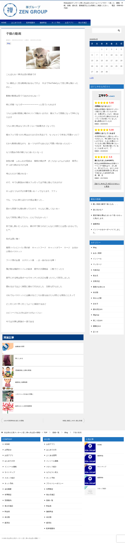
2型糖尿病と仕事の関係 (23, 370)
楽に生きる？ (98, 210)
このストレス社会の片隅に (24, 394)
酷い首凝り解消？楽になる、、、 (106, 204)
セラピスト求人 (52, 472)
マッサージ (97, 264)
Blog (8, 43)
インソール (97, 259)
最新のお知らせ (99, 287)
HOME (3, 23)
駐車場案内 (30, 23)
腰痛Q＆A (97, 326)
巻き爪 (95, 276)
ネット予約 (56, 23)
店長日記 (96, 281)
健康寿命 (96, 224)
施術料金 (43, 23)
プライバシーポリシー (54, 483)
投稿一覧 (49, 500)
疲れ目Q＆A (97, 309)
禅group (96, 315)
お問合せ (8, 450)
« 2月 (92, 78)
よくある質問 (51, 455)
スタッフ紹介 (10, 478)
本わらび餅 (97, 298)
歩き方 (95, 304)
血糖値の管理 (19, 346)
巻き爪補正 (82, 23)
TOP (25, 432)
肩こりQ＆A (97, 320)
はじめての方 (16, 23)
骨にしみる (19, 358)
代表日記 (96, 270)
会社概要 (8, 489)
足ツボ (95, 332)
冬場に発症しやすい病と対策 (72, 421)
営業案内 (8, 500)
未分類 (95, 292)
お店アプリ (69, 23)
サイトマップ (10, 472)
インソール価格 (11, 467)
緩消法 (7, 523)
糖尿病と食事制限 (21, 382)
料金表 (7, 512)
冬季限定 (8, 495)
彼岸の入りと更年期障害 (23, 406)
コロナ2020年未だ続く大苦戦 (14, 421)
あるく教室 (97, 253)
